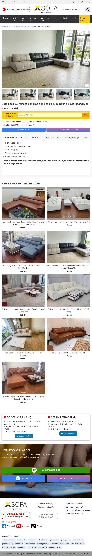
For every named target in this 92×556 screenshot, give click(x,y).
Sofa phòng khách (55, 547)
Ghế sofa (14, 19)
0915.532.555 (13, 121)
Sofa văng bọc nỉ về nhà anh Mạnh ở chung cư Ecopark (23, 354)
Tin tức (55, 19)
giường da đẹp (30, 544)
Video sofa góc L (34, 540)
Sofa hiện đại (42, 547)
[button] (87, 58)
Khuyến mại (65, 19)
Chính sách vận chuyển (75, 507)
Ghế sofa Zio (21, 540)
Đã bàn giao (83, 19)
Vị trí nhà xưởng (7, 2)
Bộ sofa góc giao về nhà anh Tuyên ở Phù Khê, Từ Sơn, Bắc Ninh (23, 267)
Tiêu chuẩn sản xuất (46, 507)
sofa (72, 544)
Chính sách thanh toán (74, 514)
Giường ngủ (33, 19)
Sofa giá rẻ (21, 547)
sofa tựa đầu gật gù (9, 540)
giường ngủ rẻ (66, 540)
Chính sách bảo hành (74, 504)
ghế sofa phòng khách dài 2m (12, 544)
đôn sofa (45, 540)
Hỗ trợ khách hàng (84, 2)
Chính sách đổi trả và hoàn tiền (78, 510)
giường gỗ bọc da (43, 544)
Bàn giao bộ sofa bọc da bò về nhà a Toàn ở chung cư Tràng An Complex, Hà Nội (23, 223)
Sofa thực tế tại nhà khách (60, 544)
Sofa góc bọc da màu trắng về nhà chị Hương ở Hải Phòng (68, 310)
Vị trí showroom (19, 2)
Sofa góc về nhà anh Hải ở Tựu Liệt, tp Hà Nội (68, 353)
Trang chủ (5, 19)
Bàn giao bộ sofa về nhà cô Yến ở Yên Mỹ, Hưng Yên (69, 222)
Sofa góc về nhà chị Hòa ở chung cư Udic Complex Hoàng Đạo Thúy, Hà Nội (23, 397)
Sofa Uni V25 (79, 544)
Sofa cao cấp (31, 547)
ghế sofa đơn (54, 540)
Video (75, 18)
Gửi (85, 115)
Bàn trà (23, 19)
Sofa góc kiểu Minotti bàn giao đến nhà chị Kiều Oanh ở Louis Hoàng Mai (68, 267)
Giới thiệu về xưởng (45, 504)
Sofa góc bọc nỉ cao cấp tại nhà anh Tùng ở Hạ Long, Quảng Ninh (23, 310)
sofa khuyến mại (78, 540)
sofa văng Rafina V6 (9, 547)
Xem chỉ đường (24, 436)
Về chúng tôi (71, 2)
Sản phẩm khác (45, 19)
